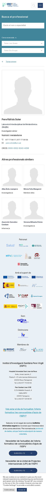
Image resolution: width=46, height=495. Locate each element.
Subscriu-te (19, 453)
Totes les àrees (11, 43)
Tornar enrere (11, 61)
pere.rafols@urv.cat (13, 143)
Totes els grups (11, 50)
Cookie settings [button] (9, 490)
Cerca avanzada (9, 37)
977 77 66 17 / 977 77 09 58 (16, 140)
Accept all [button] (21, 490)
